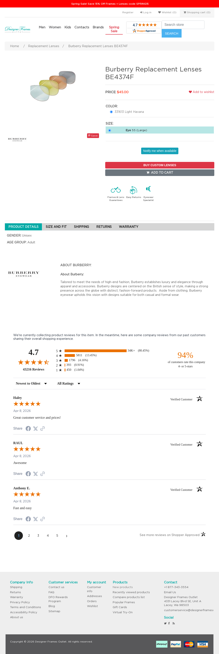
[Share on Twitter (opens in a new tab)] (35, 428)
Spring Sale (114, 29)
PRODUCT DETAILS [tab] (23, 226)
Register (127, 12)
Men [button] (42, 27)
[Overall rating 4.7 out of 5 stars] (33, 362)
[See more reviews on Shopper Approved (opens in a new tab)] (42, 429)
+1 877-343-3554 (176, 587)
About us (16, 617)
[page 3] (38, 535)
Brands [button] (98, 27)
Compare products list (129, 597)
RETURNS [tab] (104, 226)
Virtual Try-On (123, 612)
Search (171, 33)
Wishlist (92, 606)
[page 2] (28, 535)
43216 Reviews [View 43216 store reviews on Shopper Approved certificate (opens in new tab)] (38, 369)
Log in (145, 12)
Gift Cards (120, 607)
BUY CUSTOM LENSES (159, 165)
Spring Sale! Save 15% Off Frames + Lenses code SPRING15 (110, 3)
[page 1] (18, 535)
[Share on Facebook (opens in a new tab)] (28, 429)
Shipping (16, 587)
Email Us (170, 592)
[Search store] (183, 24)
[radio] (109, 350)
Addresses (94, 596)
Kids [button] (67, 27)
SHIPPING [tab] (81, 226)
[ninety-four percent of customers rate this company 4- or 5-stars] (185, 359)
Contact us (56, 587)
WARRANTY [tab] (128, 226)
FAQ (51, 592)
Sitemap (54, 611)
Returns (15, 592)
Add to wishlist (201, 92)
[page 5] (57, 535)
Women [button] (55, 27)
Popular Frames (124, 602)
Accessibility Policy (23, 612)
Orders (92, 601)
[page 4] (47, 535)
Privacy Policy (20, 602)
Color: (112, 106)
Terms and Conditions (25, 607)
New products (123, 587)
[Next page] (66, 535)
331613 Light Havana (129, 111)
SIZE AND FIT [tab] (56, 226)
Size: (109, 123)
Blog (52, 606)
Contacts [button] (81, 27)
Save (93, 135)
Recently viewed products (131, 592)
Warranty (16, 597)
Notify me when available (159, 151)
